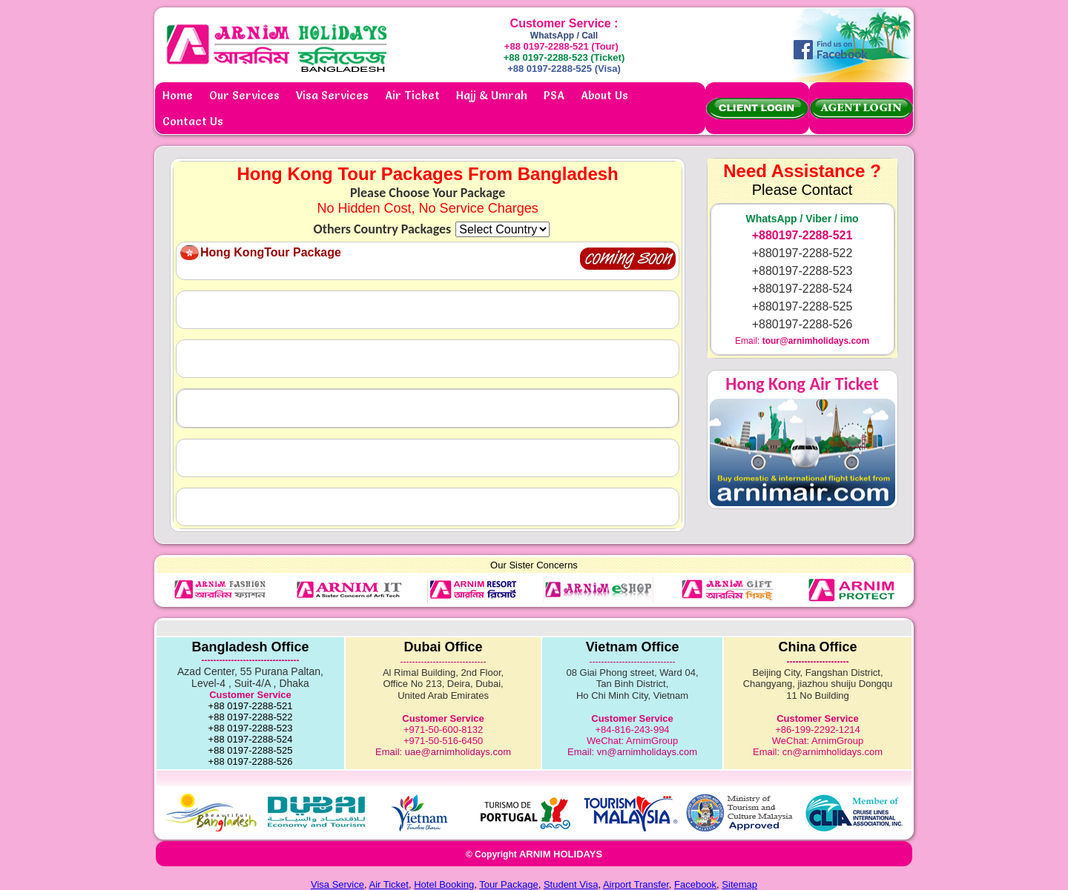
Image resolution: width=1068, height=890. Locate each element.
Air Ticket (412, 95)
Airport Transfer (636, 884)
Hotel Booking (444, 884)
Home (177, 95)
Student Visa (571, 884)
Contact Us (192, 121)
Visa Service (337, 884)
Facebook (695, 884)
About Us (604, 95)
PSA (554, 95)
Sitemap (739, 884)
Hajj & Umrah (491, 95)
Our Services (244, 95)
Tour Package (508, 884)
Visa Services (332, 95)
